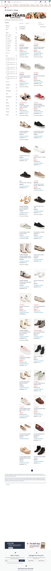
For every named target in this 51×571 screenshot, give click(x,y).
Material (7, 111)
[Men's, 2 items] (11, 29)
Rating (7, 114)
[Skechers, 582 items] (11, 45)
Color (7, 99)
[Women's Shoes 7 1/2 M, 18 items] (11, 69)
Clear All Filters (43, 26)
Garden (37, 4)
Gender (7, 87)
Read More (8, 484)
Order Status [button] (31, 560)
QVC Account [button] (41, 560)
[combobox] (23, 2)
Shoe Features (9, 96)
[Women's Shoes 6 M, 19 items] (11, 62)
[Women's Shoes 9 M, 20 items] (11, 76)
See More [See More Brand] (7, 52)
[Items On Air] (40, 2)
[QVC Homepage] (5, 7)
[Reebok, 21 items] (11, 50)
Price (7, 93)
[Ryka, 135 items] (11, 48)
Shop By (7, 105)
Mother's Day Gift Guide (24, 4)
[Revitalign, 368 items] (11, 41)
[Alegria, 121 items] (11, 47)
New (11, 4)
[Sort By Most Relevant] (42, 24)
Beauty (46, 4)
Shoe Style (8, 84)
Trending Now (15, 4)
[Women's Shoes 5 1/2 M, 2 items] (11, 60)
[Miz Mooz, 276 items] (11, 36)
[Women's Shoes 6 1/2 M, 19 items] (11, 65)
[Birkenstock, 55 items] (11, 40)
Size (7, 55)
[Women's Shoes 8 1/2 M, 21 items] (11, 74)
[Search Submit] (36, 2)
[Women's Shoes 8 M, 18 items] (11, 71)
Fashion (41, 4)
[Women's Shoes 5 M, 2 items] (11, 58)
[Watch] (5, 2)
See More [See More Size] (7, 81)
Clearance (33, 4)
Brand (7, 32)
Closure (7, 108)
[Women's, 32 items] (11, 27)
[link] (24, 23)
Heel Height (8, 90)
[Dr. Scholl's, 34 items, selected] (11, 35)
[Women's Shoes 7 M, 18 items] (11, 67)
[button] (2, 2)
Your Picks (6, 4)
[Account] (45, 2)
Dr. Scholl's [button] (22, 28)
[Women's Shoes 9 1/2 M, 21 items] (11, 79)
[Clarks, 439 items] (11, 38)
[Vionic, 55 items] (11, 43)
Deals (2, 4)
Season (7, 102)
